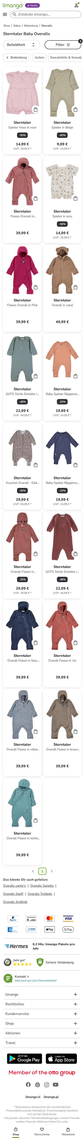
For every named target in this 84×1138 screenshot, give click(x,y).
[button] (21, 44)
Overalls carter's (14, 886)
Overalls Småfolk (15, 902)
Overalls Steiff (13, 894)
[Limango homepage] (13, 5)
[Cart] (36, 109)
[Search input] (44, 14)
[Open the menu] (5, 14)
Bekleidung (16, 57)
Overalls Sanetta (42, 886)
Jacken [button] (39, 57)
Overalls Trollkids (40, 894)
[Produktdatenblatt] (22, 110)
